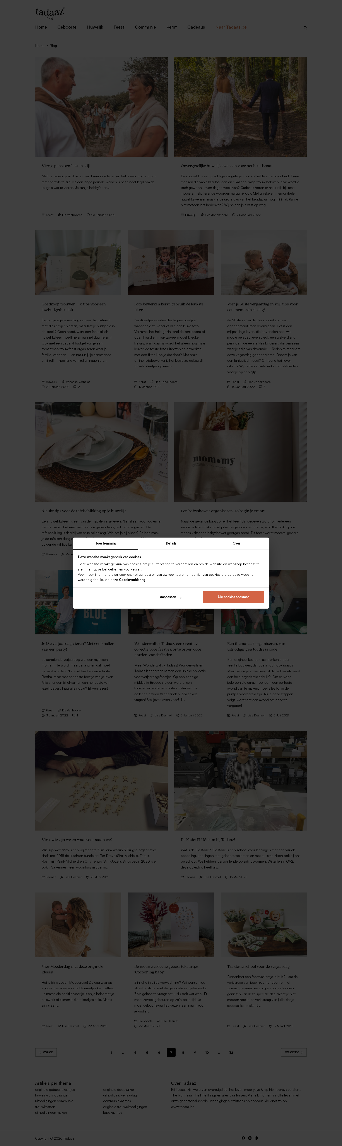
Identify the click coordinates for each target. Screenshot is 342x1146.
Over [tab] (236, 543)
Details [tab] (171, 543)
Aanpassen (170, 597)
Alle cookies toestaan (233, 597)
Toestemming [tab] (105, 543)
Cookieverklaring (132, 580)
